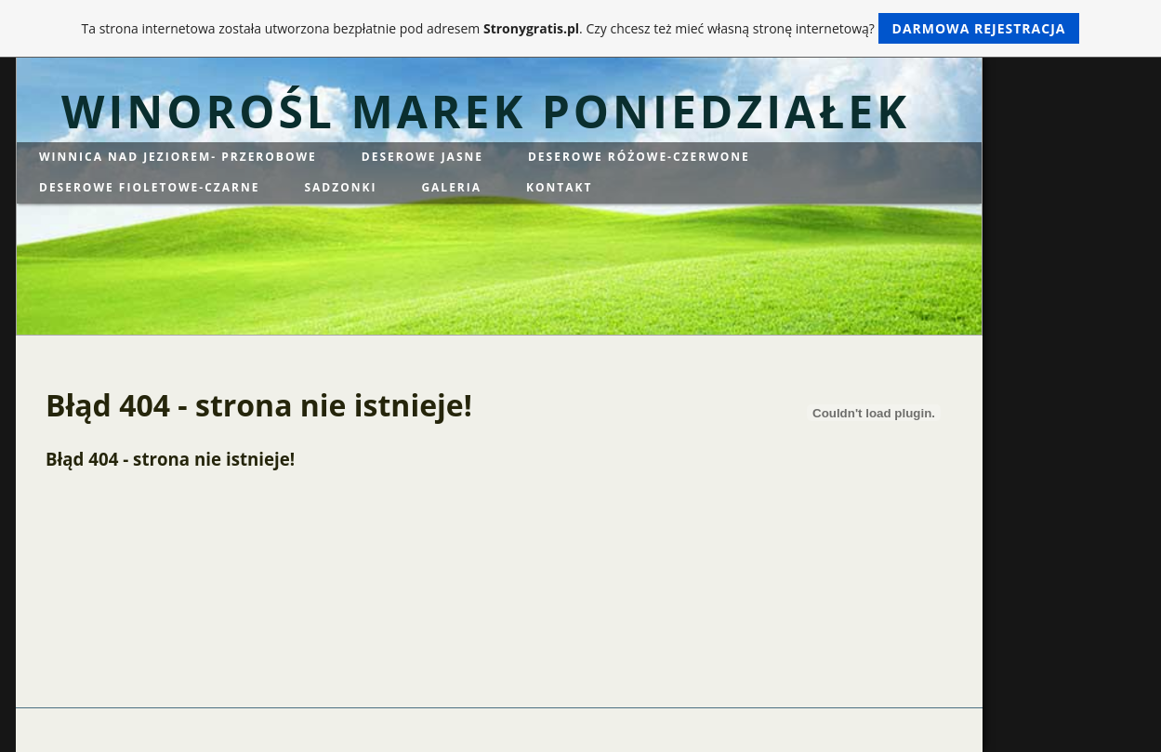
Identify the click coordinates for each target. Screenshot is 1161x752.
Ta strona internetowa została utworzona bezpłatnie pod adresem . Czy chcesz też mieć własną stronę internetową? (581, 28)
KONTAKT (559, 187)
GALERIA (451, 187)
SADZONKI (340, 187)
